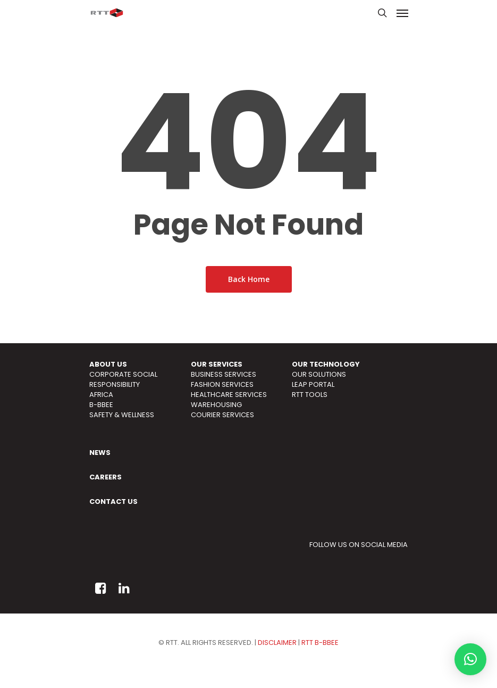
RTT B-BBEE (320, 642)
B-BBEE (101, 405)
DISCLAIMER (277, 642)
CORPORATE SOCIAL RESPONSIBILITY (123, 379)
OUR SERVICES (216, 364)
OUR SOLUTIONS (319, 374)
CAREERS (105, 477)
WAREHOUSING (216, 405)
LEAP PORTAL (313, 384)
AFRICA (101, 394)
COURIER (206, 415)
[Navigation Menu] (402, 12)
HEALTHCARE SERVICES (229, 394)
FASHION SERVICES (222, 384)
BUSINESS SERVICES (223, 374)
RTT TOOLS (309, 394)
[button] (470, 659)
